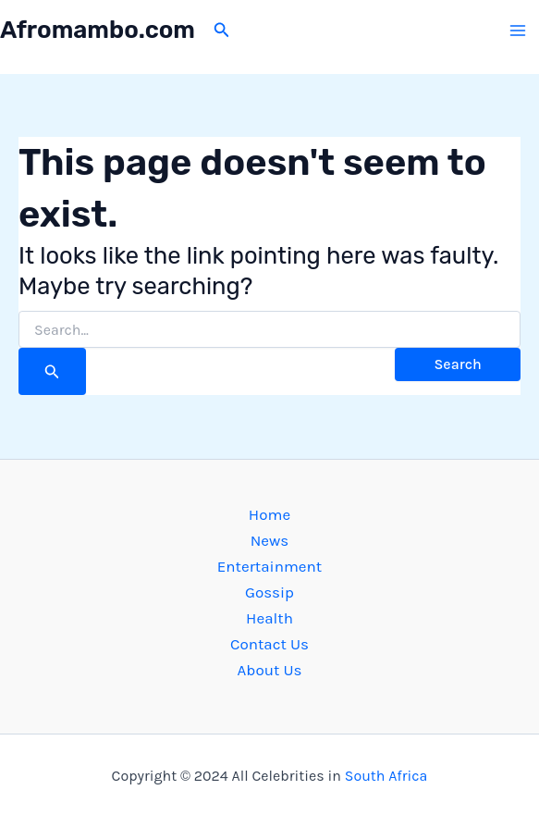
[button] (222, 31)
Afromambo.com (97, 30)
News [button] (270, 540)
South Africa (386, 775)
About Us (270, 669)
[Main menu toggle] (518, 30)
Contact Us (269, 644)
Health (269, 618)
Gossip (269, 592)
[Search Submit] (52, 371)
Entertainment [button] (269, 566)
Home (269, 514)
